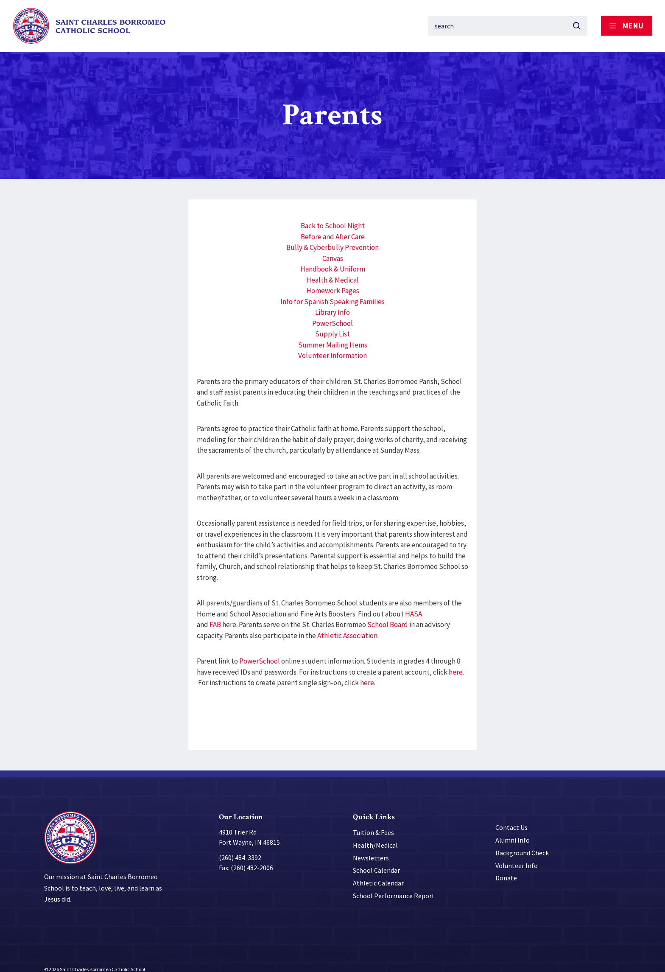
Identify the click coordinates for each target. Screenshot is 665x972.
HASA (413, 604)
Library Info (332, 303)
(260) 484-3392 (240, 848)
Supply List (332, 324)
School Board (387, 615)
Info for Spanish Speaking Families (332, 292)
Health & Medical (332, 270)
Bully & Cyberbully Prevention (332, 238)
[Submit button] (576, 21)
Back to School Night (333, 216)
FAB (215, 615)
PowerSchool (332, 314)
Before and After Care (333, 227)
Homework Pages (332, 281)
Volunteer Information (332, 346)
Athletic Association (347, 626)
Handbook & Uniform (332, 259)
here (456, 662)
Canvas (332, 249)
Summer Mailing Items (332, 335)
